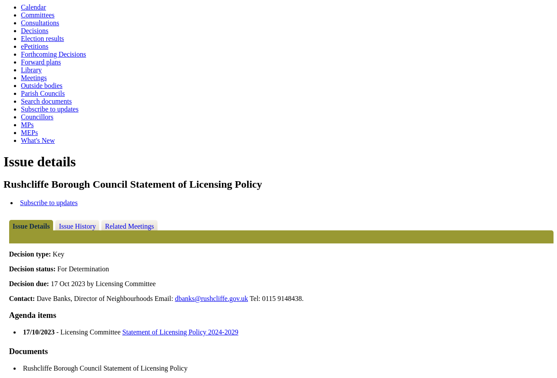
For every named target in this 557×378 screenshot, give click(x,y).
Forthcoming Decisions (53, 54)
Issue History (77, 226)
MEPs (29, 132)
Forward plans (41, 62)
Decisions (34, 30)
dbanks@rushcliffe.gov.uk (211, 298)
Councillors (37, 117)
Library (31, 70)
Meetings (34, 77)
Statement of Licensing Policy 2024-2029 (180, 332)
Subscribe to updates (49, 109)
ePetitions (34, 46)
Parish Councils (43, 93)
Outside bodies (42, 85)
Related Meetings (129, 226)
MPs (27, 124)
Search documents (46, 101)
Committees (37, 15)
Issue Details (31, 226)
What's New (38, 140)
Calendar (33, 7)
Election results (42, 38)
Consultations (40, 23)
